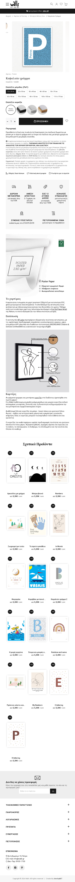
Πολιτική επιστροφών (37, 173)
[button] (7, 4)
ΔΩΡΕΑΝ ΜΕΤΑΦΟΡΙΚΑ (14, 195)
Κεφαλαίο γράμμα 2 (59, 599)
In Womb (59, 546)
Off (45, 11)
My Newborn (37, 705)
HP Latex (21, 320)
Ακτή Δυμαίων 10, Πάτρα (17, 856)
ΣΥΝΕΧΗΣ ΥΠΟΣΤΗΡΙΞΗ (21, 220)
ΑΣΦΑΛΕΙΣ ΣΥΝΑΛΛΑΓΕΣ (61, 195)
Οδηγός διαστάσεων (16, 173)
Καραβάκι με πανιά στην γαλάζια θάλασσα (45, 599)
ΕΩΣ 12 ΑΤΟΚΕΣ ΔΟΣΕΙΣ (45, 196)
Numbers (59, 494)
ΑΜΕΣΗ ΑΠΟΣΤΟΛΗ (29, 195)
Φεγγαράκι (16, 599)
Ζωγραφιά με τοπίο (16, 546)
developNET (58, 879)
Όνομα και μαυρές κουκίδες (39, 652)
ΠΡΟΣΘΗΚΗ (41, 121)
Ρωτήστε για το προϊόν (60, 173)
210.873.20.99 (28, 223)
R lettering (16, 758)
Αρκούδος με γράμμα (16, 494)
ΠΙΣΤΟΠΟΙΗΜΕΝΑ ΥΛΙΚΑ (53, 220)
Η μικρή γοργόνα (16, 652)
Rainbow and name (59, 652)
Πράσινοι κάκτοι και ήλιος (18, 705)
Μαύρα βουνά (37, 494)
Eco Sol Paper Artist (59, 309)
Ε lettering (59, 705)
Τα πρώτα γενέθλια (37, 546)
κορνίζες (38, 398)
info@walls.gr (19, 859)
